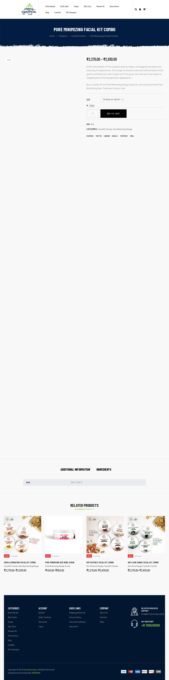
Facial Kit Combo (105, 129)
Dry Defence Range (94, 566)
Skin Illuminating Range (29, 566)
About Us (104, 613)
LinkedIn (107, 136)
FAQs (102, 622)
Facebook (89, 136)
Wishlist (41, 613)
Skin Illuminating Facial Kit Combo (20, 562)
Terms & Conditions (77, 622)
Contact (103, 617)
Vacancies (73, 627)
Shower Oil (100, 6)
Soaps (76, 6)
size (88, 99)
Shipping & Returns (77, 613)
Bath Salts (64, 6)
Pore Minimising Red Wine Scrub (59, 562)
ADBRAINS (36, 673)
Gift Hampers (71, 12)
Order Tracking (44, 617)
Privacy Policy (75, 617)
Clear (92, 105)
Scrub (67, 566)
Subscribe (42, 622)
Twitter (99, 136)
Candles (57, 12)
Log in (40, 627)
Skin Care (87, 6)
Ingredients (103, 469)
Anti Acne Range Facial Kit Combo (143, 562)
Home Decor (114, 6)
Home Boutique (30, 670)
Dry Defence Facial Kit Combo (100, 562)
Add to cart (113, 113)
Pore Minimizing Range (122, 129)
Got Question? (147, 621)
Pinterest (124, 136)
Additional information (75, 469)
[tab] (75, 469)
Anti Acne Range (135, 566)
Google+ (115, 136)
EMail (132, 136)
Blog (47, 12)
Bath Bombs (50, 6)
